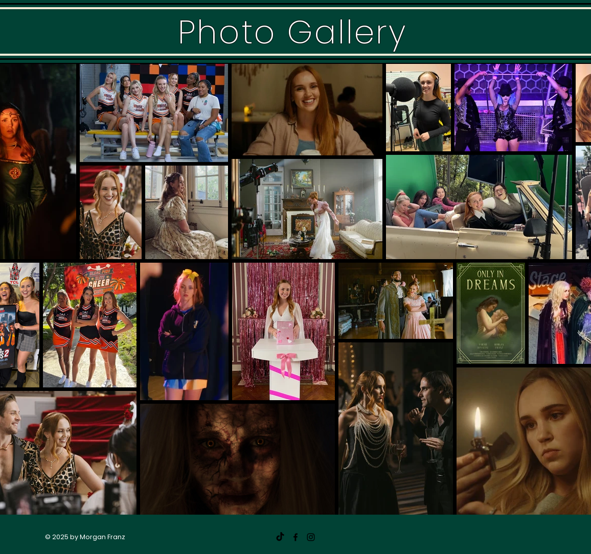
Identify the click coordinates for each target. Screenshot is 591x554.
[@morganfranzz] (311, 537)
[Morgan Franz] (295, 537)
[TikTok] (280, 537)
